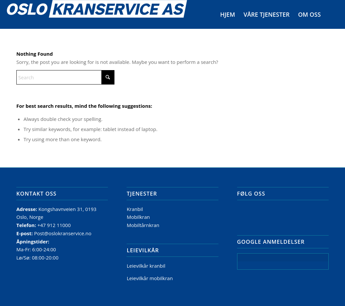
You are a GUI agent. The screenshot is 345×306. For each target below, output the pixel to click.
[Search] (331, 14)
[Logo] (97, 14)
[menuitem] (227, 14)
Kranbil (135, 209)
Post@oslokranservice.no (62, 233)
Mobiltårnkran (143, 225)
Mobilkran (138, 217)
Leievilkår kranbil (146, 265)
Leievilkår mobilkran (150, 278)
